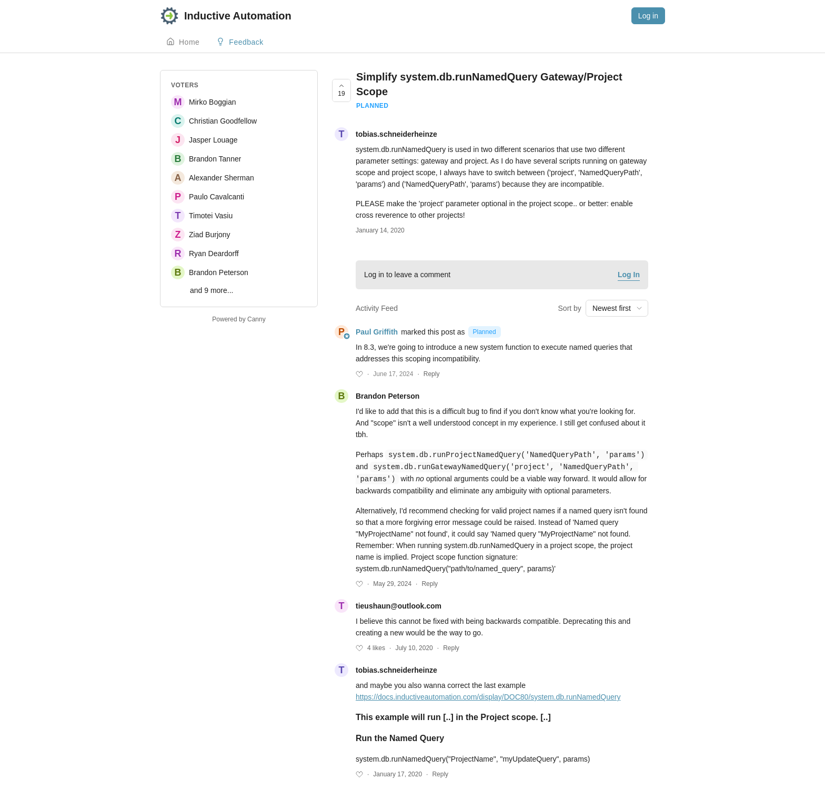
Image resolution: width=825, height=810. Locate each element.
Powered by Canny (238, 319)
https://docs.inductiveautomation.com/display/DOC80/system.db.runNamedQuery (488, 695)
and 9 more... (212, 290)
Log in (648, 16)
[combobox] (617, 308)
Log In (629, 274)
